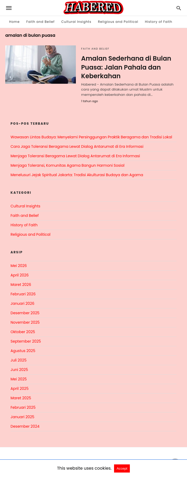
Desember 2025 (25, 313)
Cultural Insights (76, 21)
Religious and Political (118, 21)
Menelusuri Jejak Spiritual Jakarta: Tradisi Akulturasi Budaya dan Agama (77, 174)
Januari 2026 (22, 303)
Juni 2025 (19, 369)
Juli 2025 (19, 360)
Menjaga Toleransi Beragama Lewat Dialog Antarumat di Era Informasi (75, 156)
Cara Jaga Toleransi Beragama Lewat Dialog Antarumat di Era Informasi (77, 146)
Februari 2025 (23, 407)
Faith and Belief (40, 21)
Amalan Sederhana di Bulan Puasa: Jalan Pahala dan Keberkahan (126, 67)
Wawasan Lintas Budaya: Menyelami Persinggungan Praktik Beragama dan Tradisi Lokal (91, 137)
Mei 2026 (19, 265)
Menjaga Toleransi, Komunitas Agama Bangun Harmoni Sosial (67, 165)
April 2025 (19, 388)
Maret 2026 (21, 284)
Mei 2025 (19, 379)
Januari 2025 (22, 417)
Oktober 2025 (23, 331)
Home (14, 21)
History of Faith (158, 21)
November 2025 (25, 322)
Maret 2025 (21, 398)
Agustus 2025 (23, 350)
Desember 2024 (25, 426)
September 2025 (26, 341)
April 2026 (20, 275)
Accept (122, 468)
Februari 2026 (23, 294)
